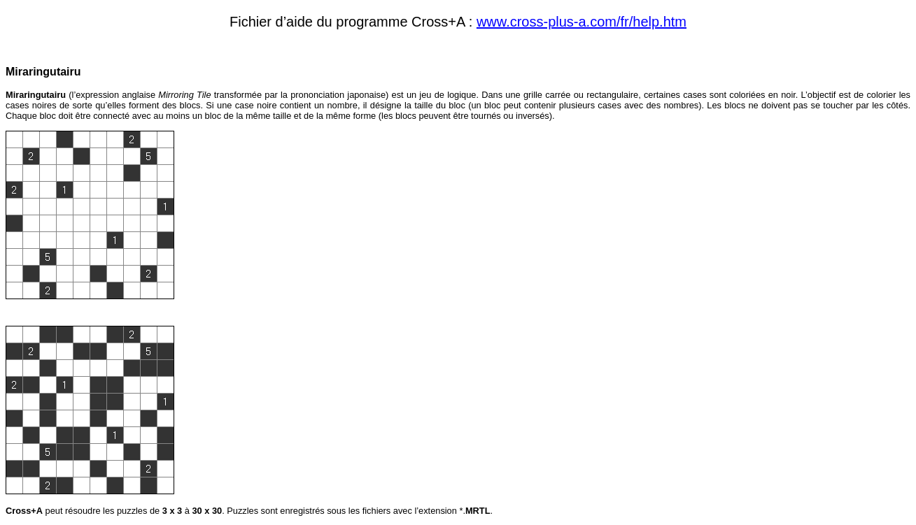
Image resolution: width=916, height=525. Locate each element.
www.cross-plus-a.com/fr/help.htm (581, 21)
